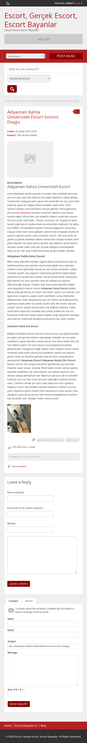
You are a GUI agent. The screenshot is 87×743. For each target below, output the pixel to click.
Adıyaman (63, 315)
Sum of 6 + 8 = (15, 689)
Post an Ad (66, 56)
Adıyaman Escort (21, 101)
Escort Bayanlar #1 (26, 725)
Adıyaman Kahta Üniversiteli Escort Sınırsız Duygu (33, 117)
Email (11, 630)
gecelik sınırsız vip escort (50, 440)
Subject (12, 641)
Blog (43, 725)
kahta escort (72, 440)
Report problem (19, 466)
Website (11, 523)
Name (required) (15, 492)
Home (8, 101)
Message (12, 652)
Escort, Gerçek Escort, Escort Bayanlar (40, 19)
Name (11, 619)
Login (78, 3)
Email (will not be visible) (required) (25, 508)
